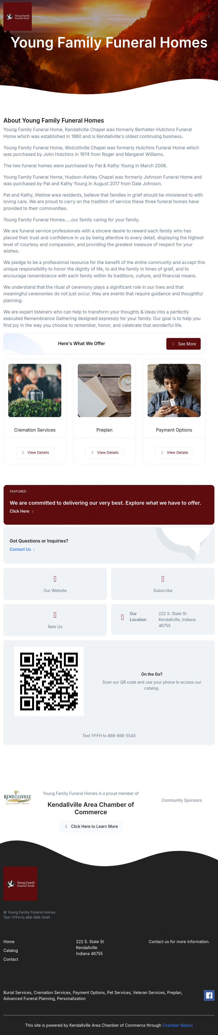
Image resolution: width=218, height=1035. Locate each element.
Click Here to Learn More (91, 826)
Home (8, 941)
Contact (10, 959)
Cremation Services (35, 430)
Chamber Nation (177, 1025)
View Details (35, 452)
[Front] (18, 16)
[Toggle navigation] (209, 16)
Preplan (105, 430)
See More (183, 343)
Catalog (10, 950)
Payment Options (174, 430)
